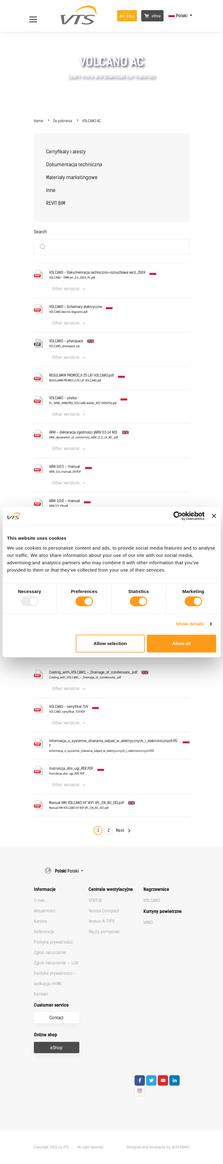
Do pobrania (62, 121)
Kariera (40, 921)
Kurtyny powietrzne (162, 911)
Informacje (45, 889)
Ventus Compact (103, 911)
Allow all (181, 643)
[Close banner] (214, 516)
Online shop (45, 1035)
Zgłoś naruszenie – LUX (56, 963)
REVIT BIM (55, 203)
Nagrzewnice (156, 889)
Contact (56, 1017)
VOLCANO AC (91, 121)
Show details (190, 623)
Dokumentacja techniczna (74, 164)
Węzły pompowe (104, 931)
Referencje (44, 931)
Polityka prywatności (53, 942)
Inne (51, 190)
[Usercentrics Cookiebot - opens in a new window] (178, 515)
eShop (152, 16)
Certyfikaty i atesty (66, 152)
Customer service (51, 1005)
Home (38, 121)
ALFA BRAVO (180, 1147)
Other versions (66, 288)
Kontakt (41, 994)
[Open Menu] (36, 16)
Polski (178, 15)
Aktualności (44, 911)
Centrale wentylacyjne (110, 889)
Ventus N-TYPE (101, 921)
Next (120, 830)
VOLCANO (151, 900)
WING (148, 922)
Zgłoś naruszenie (50, 952)
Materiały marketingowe (72, 177)
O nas (39, 900)
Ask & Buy (127, 16)
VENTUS (95, 900)
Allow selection (110, 643)
